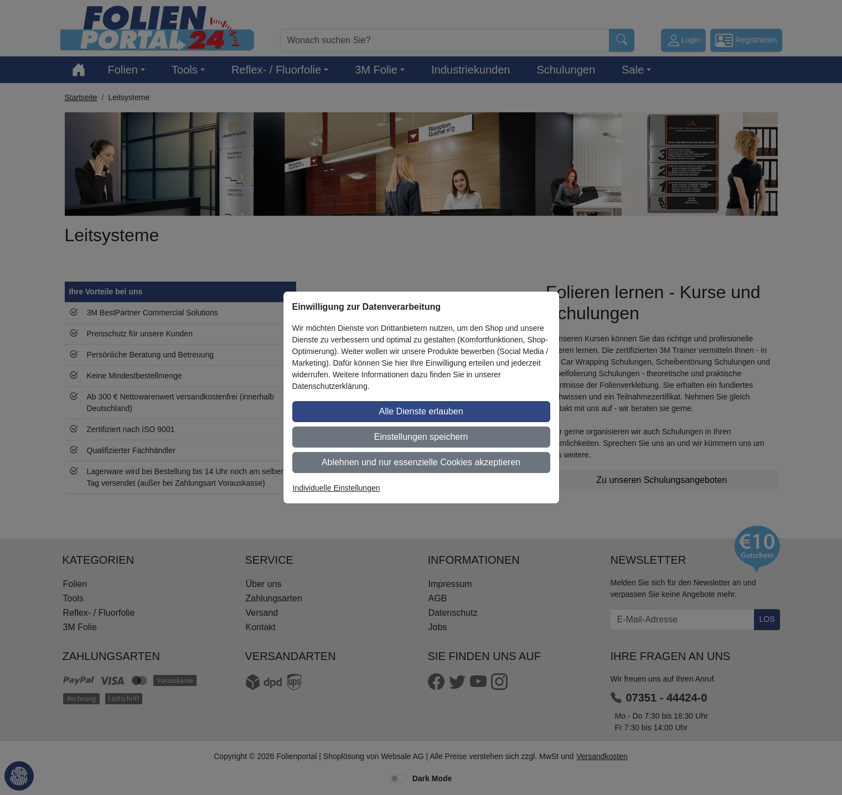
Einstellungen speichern (421, 436)
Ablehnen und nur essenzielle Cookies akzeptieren (421, 462)
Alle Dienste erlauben (421, 411)
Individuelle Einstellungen (336, 488)
